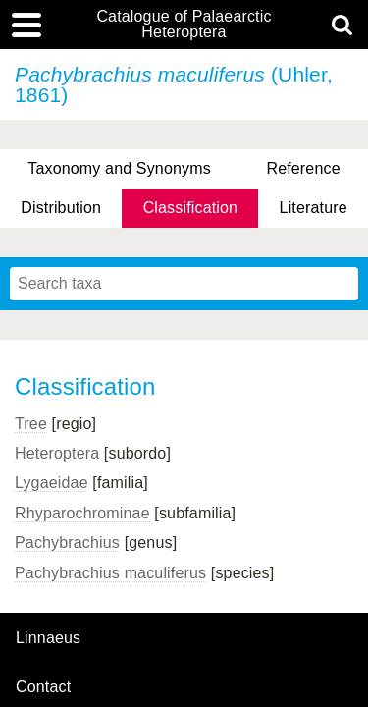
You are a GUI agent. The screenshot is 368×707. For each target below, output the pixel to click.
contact (43, 687)
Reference (303, 168)
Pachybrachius (67, 542)
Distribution (61, 207)
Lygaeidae (51, 482)
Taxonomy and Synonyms (119, 168)
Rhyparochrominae (82, 513)
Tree (31, 423)
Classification (190, 207)
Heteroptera (57, 453)
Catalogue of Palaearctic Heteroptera (183, 24)
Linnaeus (48, 638)
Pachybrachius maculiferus (110, 573)
